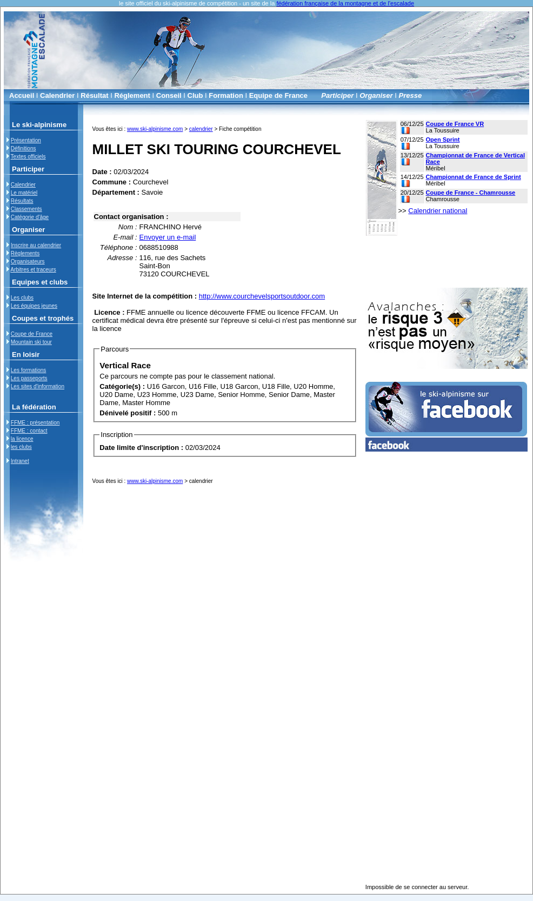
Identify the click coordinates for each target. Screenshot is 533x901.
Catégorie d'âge (30, 217)
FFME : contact (29, 431)
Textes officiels (28, 157)
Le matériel (24, 193)
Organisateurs (28, 261)
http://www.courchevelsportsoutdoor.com (262, 296)
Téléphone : (118, 247)
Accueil (21, 95)
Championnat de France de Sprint (473, 177)
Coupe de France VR (455, 124)
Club (195, 95)
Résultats (22, 201)
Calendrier (57, 95)
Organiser (375, 95)
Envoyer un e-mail (167, 237)
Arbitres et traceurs (33, 270)
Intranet (20, 461)
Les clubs (22, 298)
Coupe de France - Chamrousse (471, 192)
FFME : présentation (35, 423)
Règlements (25, 253)
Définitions (23, 148)
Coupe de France (31, 334)
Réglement (132, 95)
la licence (22, 439)
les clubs (21, 447)
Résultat (94, 95)
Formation (226, 95)
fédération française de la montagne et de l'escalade (345, 3)
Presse (410, 95)
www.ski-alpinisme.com (155, 129)
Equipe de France (278, 95)
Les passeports (29, 378)
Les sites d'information (37, 386)
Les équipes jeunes (34, 306)
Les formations (28, 370)
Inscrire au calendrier (36, 245)
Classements (26, 209)
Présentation (26, 140)
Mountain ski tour (31, 342)
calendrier (201, 129)
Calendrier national (437, 211)
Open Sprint (443, 139)
